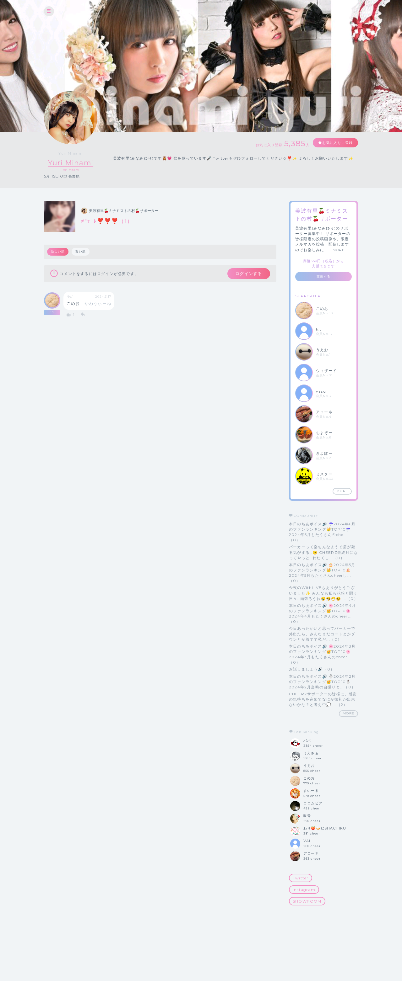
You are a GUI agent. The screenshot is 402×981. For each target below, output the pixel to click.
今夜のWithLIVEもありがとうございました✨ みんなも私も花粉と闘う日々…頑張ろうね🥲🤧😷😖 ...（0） (323, 593)
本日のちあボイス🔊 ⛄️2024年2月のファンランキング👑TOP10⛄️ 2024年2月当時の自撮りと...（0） (322, 681)
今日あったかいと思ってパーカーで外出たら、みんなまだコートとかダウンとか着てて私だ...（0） (322, 634)
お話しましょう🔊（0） (311, 669)
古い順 (81, 252)
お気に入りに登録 (335, 143)
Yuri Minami (70, 153)
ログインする (247, 274)
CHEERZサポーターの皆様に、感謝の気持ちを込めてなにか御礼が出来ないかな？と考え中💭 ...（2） (323, 699)
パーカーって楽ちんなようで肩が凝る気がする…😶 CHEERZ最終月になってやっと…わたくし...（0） (323, 552)
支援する (324, 276)
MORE (339, 250)
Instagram (304, 889)
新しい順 (58, 252)
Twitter (300, 878)
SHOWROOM (307, 901)
